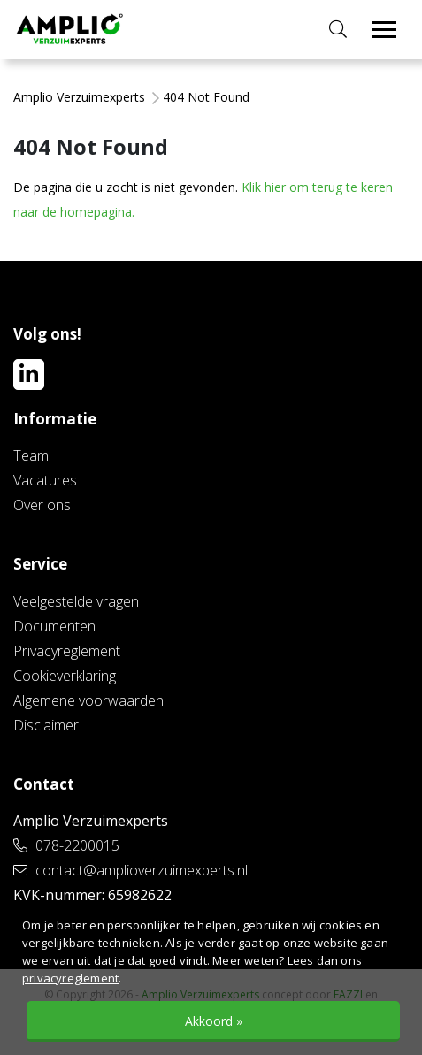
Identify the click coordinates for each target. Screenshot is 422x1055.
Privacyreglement (66, 651)
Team (31, 455)
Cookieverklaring (64, 675)
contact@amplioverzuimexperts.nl (130, 870)
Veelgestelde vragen (76, 601)
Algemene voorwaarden (88, 700)
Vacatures (45, 480)
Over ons (42, 505)
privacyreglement (70, 978)
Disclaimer (46, 725)
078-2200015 (66, 845)
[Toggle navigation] (384, 29)
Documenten (54, 626)
